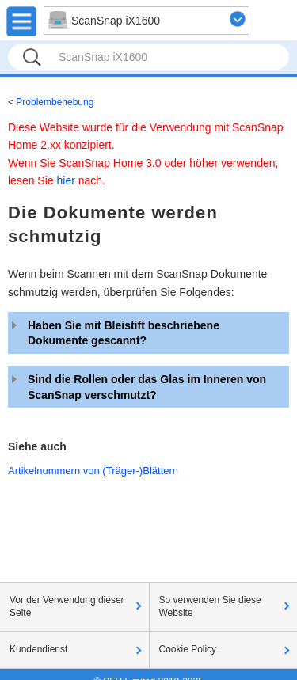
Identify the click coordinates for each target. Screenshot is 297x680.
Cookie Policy (188, 649)
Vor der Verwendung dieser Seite (67, 606)
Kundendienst (38, 649)
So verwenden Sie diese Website (210, 606)
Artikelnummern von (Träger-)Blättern (93, 471)
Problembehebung (54, 102)
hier (65, 180)
